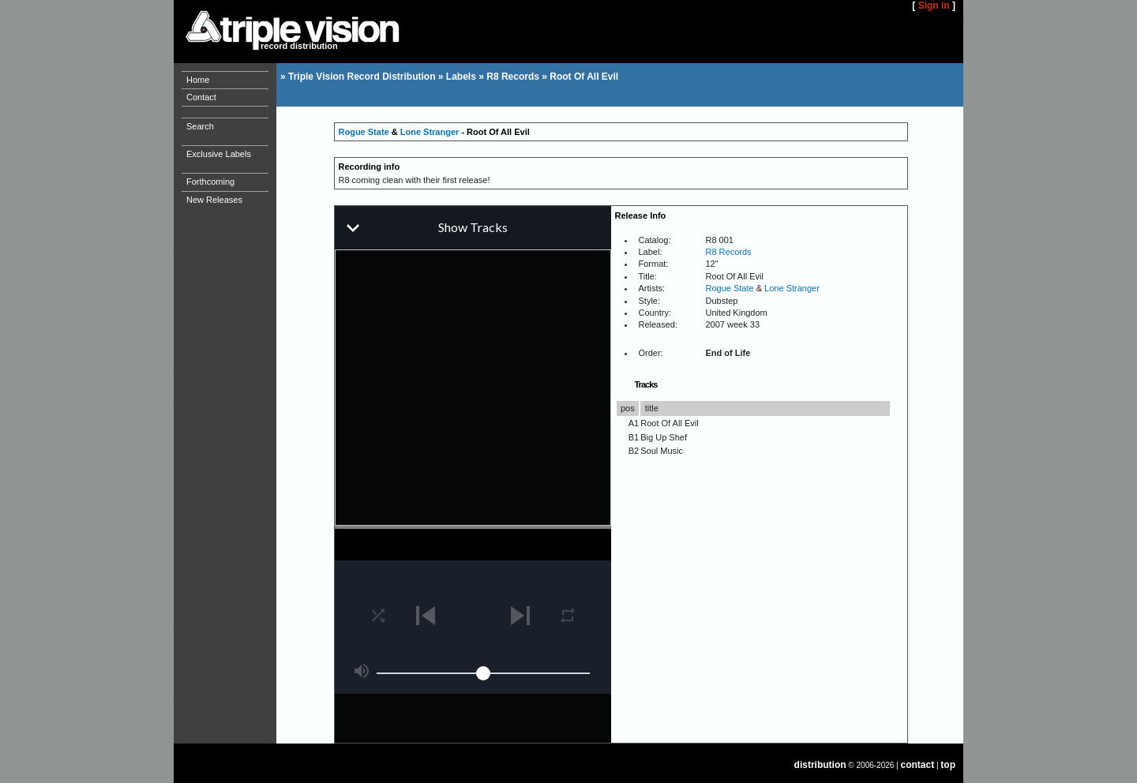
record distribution (299, 46)
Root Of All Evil (584, 76)
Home (197, 79)
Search (200, 126)
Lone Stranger (430, 132)
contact (918, 764)
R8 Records (512, 76)
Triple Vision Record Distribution (361, 76)
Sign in (934, 5)
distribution (820, 764)
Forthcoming (210, 181)
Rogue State (364, 132)
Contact (201, 97)
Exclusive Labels (218, 154)
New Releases (214, 199)
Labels (461, 76)
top (947, 764)
